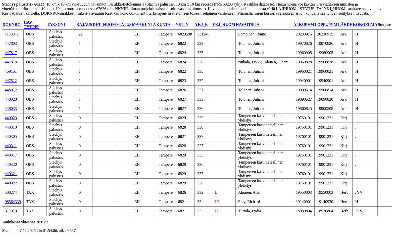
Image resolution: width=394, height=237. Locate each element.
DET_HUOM (104, 24)
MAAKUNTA (144, 24)
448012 (11, 90)
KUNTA (163, 24)
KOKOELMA (365, 24)
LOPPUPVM (326, 24)
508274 (11, 192)
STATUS (123, 24)
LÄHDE (345, 24)
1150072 (12, 34)
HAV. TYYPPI (31, 24)
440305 (11, 136)
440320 (11, 164)
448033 (11, 108)
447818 (11, 62)
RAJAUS (84, 24)
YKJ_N (182, 24)
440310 (11, 127)
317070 (11, 211)
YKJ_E (201, 24)
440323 (11, 118)
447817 (11, 53)
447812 (11, 80)
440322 (11, 183)
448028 (11, 99)
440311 (11, 146)
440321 (11, 174)
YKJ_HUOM (223, 24)
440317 (11, 155)
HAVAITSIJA (248, 24)
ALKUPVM (303, 24)
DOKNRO (12, 24)
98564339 (13, 202)
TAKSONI (56, 24)
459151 (11, 71)
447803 (11, 43)
